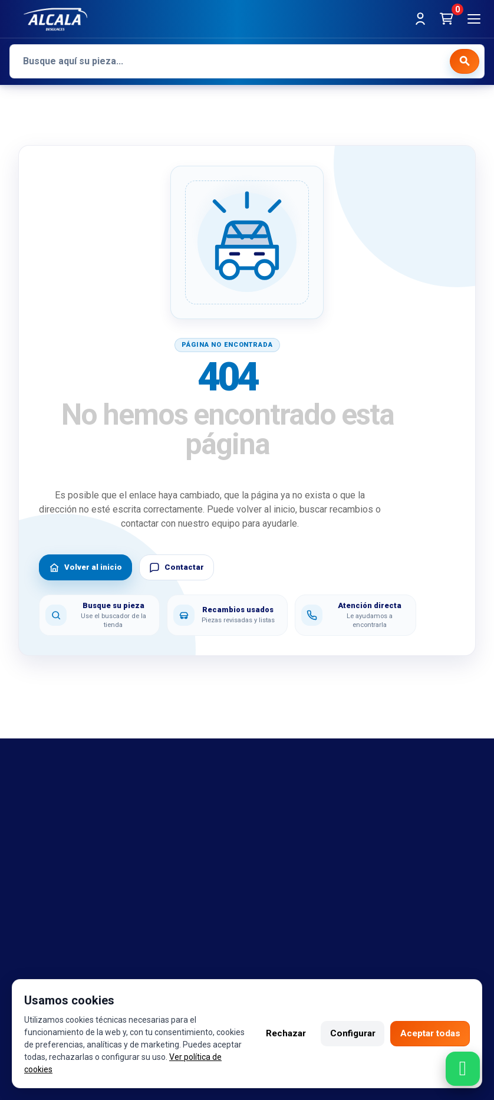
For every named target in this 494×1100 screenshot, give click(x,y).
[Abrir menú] (474, 19)
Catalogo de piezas (50, 887)
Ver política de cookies (65, 1069)
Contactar (176, 567)
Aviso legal (283, 800)
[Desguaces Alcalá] (55, 19)
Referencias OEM (46, 835)
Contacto (29, 853)
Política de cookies (300, 835)
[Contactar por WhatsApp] (463, 1069)
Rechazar (276, 1033)
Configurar (346, 1033)
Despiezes (32, 905)
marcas (25, 817)
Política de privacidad (305, 853)
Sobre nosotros (43, 870)
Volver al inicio (85, 567)
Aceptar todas (428, 1033)
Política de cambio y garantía (320, 817)
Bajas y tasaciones (49, 800)
